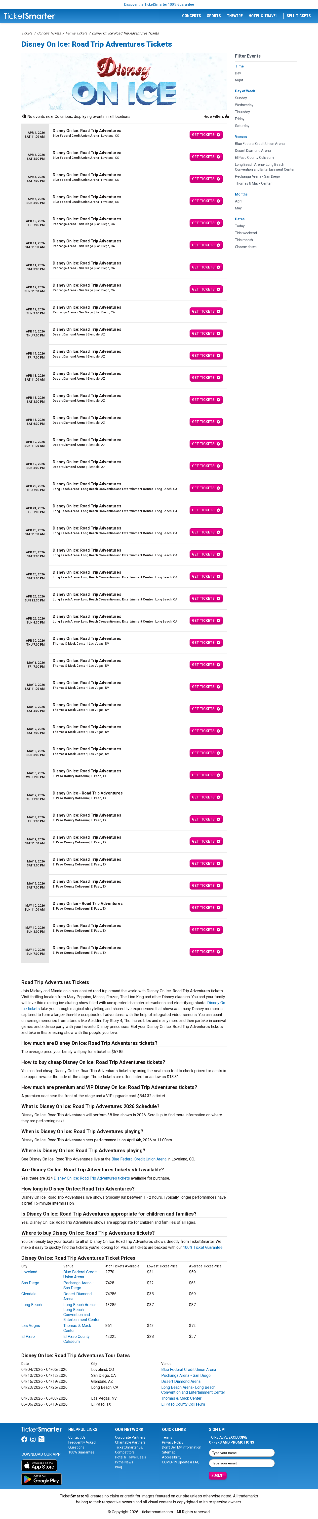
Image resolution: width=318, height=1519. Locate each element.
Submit (217, 1476)
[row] (124, 135)
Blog (118, 1467)
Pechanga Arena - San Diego (78, 1285)
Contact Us (76, 1437)
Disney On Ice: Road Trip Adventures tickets (92, 1178)
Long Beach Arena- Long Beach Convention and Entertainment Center (81, 1312)
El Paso (28, 1336)
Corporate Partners (130, 1437)
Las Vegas (30, 1325)
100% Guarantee (81, 1452)
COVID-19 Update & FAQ (180, 1462)
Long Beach (31, 1304)
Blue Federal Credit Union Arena (139, 1159)
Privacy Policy (172, 1442)
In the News (124, 1462)
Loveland (29, 1272)
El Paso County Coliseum (76, 1339)
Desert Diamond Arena (180, 1381)
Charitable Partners (130, 1442)
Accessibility (171, 1457)
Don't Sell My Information (181, 1447)
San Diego (30, 1283)
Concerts (191, 15)
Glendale (29, 1293)
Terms (167, 1437)
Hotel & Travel (263, 15)
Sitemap (168, 1452)
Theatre (235, 15)
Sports (214, 15)
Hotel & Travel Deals (130, 1457)
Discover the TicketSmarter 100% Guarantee (159, 4)
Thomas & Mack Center (181, 1398)
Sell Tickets (299, 15)
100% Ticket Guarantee (203, 1247)
